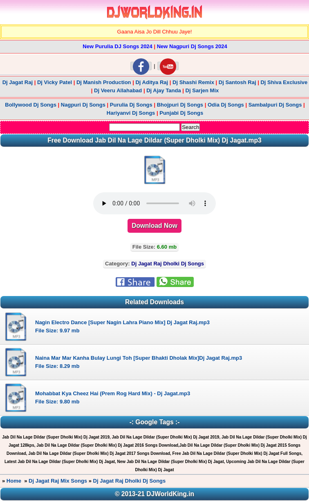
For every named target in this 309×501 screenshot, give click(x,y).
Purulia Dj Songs (131, 105)
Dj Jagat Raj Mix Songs (58, 481)
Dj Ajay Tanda (164, 90)
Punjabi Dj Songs (181, 113)
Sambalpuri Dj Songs (275, 105)
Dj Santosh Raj (237, 82)
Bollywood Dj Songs (30, 105)
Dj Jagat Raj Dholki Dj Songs (129, 481)
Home (14, 481)
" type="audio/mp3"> (154, 203)
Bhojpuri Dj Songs (180, 105)
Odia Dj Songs (226, 105)
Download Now (154, 225)
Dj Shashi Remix (193, 82)
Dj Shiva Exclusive (283, 82)
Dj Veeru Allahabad (118, 90)
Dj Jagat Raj (17, 82)
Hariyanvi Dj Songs (131, 113)
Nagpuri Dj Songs (83, 105)
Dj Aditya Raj (151, 82)
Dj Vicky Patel (54, 82)
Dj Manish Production (103, 82)
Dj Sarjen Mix (202, 90)
